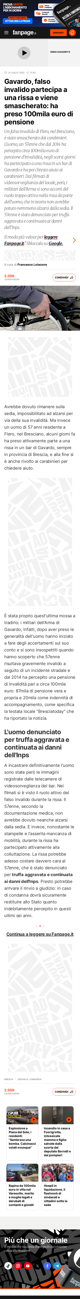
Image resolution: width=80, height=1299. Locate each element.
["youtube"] (28, 1266)
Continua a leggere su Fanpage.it (40, 934)
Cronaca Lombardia (29, 1079)
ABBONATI (58, 32)
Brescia (8, 1079)
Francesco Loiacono (32, 264)
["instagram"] (18, 1266)
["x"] (37, 1266)
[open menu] (5, 33)
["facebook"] (47, 1266)
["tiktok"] (8, 1266)
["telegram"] (57, 1266)
